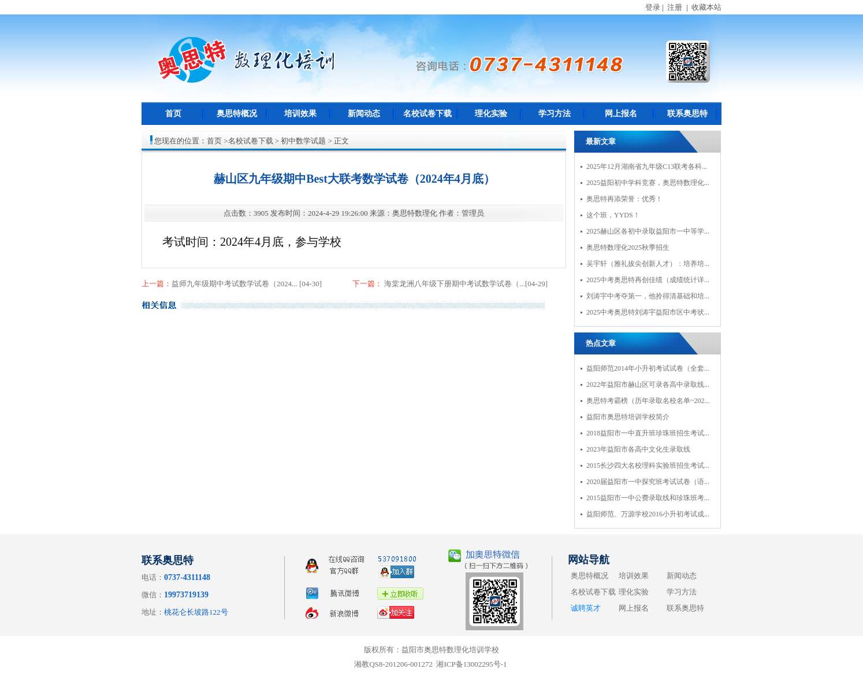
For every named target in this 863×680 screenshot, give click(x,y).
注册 (674, 7)
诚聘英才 (586, 608)
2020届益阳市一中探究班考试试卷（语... (647, 482)
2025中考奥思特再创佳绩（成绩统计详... (647, 280)
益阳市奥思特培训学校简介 (627, 417)
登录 (652, 7)
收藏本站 (706, 7)
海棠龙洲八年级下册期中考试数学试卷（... (453, 283)
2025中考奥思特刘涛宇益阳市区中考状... (647, 312)
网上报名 (621, 113)
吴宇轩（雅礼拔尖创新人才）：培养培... (647, 264)
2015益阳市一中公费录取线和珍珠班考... (647, 498)
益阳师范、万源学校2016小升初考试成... (647, 514)
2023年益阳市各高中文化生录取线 (638, 449)
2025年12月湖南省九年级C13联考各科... (646, 166)
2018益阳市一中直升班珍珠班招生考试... (647, 433)
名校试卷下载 (427, 113)
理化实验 (491, 113)
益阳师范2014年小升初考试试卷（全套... (647, 368)
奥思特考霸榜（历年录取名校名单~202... (648, 401)
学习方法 (554, 113)
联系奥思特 (687, 113)
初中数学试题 (303, 140)
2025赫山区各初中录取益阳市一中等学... (647, 231)
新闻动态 (364, 113)
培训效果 (300, 113)
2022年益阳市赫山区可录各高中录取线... (647, 384)
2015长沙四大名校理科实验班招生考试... (647, 465)
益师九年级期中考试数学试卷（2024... (235, 283)
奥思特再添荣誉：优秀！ (624, 199)
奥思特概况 (237, 113)
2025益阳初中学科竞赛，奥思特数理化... (647, 183)
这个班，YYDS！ (613, 215)
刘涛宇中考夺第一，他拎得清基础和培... (647, 296)
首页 (173, 113)
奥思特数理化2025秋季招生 (627, 247)
